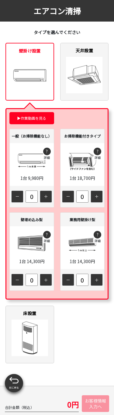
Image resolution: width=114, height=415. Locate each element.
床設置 (30, 333)
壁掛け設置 (30, 71)
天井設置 (84, 70)
